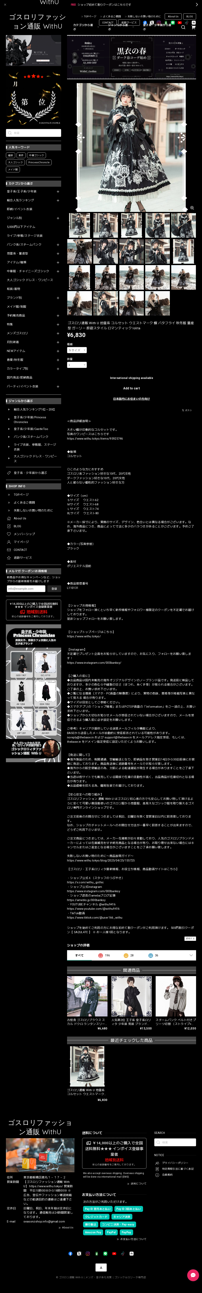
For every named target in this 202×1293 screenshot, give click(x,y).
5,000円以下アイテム (21, 227)
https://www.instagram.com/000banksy (93, 891)
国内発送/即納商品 (19, 377)
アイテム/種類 (16, 262)
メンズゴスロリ (17, 333)
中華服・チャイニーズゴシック (28, 271)
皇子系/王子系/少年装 (22, 191)
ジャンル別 (14, 218)
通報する (190, 938)
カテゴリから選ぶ (86, 27)
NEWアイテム (16, 351)
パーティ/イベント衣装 (22, 386)
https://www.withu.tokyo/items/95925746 (95, 438)
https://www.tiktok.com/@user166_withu (95, 917)
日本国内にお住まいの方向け (131, 398)
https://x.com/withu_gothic (85, 882)
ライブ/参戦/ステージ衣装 (25, 236)
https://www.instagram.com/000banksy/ (94, 663)
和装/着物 (13, 289)
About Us (173, 16)
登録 (54, 588)
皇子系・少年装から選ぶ (157, 27)
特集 (10, 324)
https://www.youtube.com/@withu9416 (93, 909)
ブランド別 (14, 298)
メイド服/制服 (16, 306)
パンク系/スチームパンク (24, 244)
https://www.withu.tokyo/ (84, 636)
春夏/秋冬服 (15, 360)
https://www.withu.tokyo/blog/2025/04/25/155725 (101, 860)
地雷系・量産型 (17, 253)
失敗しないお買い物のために (144, 16)
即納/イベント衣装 (19, 209)
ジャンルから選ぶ (121, 27)
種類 (70, 344)
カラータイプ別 (17, 368)
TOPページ (90, 16)
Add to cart (131, 388)
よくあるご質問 (112, 16)
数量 (70, 359)
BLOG (189, 16)
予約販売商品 (16, 315)
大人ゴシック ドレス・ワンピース (30, 280)
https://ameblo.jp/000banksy (86, 900)
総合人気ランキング (20, 200)
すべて (79, 955)
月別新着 (13, 342)
